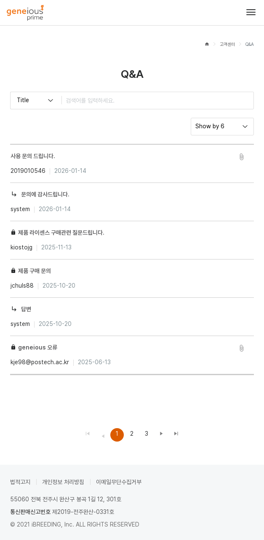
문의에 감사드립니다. (45, 194)
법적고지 (20, 482)
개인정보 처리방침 (63, 482)
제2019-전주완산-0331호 (83, 511)
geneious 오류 (37, 347)
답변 (26, 309)
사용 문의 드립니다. (33, 156)
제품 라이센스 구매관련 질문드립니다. (61, 232)
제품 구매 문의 (34, 270)
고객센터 (227, 44)
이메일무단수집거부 (118, 482)
